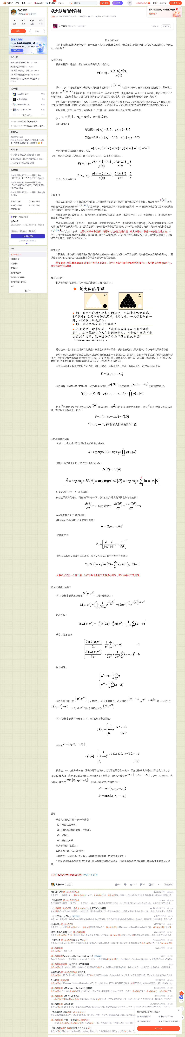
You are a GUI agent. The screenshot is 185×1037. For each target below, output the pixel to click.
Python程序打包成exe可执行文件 (25, 80)
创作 (175, 3)
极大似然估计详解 (22, 67)
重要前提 (14, 268)
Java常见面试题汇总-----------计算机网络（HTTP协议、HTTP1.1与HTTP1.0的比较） (28, 176)
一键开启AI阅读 (27, 236)
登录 (130, 3)
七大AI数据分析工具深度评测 (25, 155)
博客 (17, 3)
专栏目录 (168, 885)
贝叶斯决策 (15, 259)
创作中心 (163, 3)
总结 (12, 286)
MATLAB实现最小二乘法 (25, 71)
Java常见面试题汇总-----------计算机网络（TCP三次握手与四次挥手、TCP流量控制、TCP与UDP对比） (28, 185)
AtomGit (38, 3)
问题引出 (14, 264)
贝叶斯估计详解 (17, 137)
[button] (26, 243)
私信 (37, 31)
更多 (61, 3)
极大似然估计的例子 (19, 282)
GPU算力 (51, 2)
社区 (29, 3)
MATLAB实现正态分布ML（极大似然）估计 (30, 126)
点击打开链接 (91, 875)
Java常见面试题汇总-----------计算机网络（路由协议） (28, 193)
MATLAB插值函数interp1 (25, 75)
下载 (23, 3)
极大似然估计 (16, 254)
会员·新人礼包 (143, 3)
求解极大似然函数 (18, 277)
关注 (69, 885)
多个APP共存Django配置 (27, 121)
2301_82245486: (17, 140)
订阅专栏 (166, 26)
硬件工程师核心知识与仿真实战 (27, 159)
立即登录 (111, 24)
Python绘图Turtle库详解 (24, 63)
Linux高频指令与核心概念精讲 (22, 163)
